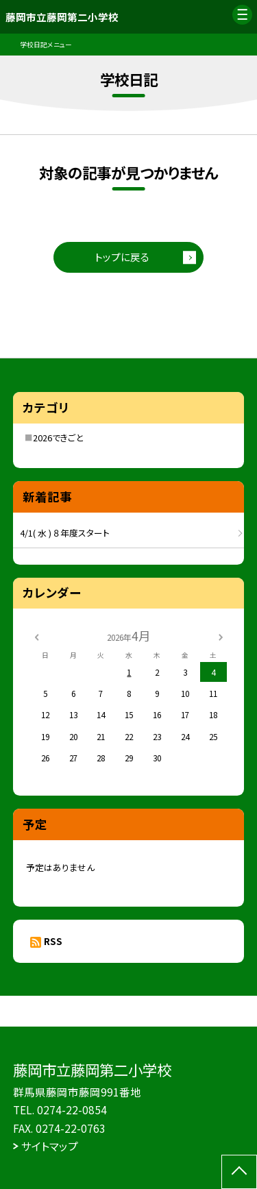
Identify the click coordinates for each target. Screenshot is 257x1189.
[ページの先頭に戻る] (239, 1171)
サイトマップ (49, 1145)
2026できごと (58, 437)
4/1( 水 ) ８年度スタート (65, 532)
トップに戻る (122, 256)
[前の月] (36, 635)
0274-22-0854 (72, 1109)
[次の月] (221, 635)
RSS (53, 941)
